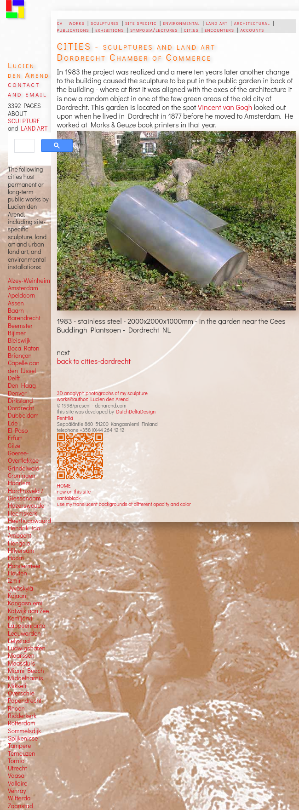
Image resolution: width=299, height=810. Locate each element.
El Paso (18, 430)
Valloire (18, 783)
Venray (17, 791)
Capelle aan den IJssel (24, 366)
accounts (252, 29)
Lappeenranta (27, 625)
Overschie (21, 693)
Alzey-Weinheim (29, 280)
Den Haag (22, 385)
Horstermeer (24, 566)
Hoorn (16, 558)
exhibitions (109, 29)
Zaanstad (20, 806)
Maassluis (21, 663)
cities (191, 29)
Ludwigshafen (27, 648)
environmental (181, 22)
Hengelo (19, 543)
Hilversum (21, 550)
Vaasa (16, 775)
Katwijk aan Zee (28, 611)
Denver (17, 393)
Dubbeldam (23, 415)
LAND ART (32, 128)
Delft (14, 378)
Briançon (20, 355)
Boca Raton (24, 348)
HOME (64, 485)
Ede (13, 423)
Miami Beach (26, 670)
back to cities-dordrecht (94, 361)
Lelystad (19, 641)
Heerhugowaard (29, 521)
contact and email (27, 88)
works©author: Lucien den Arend (93, 399)
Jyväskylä (20, 588)
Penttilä (65, 417)
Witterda (19, 798)
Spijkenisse (23, 738)
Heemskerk (22, 513)
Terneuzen (21, 753)
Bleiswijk (19, 340)
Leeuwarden (24, 633)
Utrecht (17, 768)
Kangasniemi (25, 603)
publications (73, 29)
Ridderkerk (22, 716)
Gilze (14, 446)
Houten (17, 573)
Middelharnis (25, 678)
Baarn (16, 310)
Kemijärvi (20, 618)
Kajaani (18, 596)
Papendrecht (25, 700)
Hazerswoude (26, 505)
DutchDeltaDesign (135, 411)
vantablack (69, 497)
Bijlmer (17, 333)
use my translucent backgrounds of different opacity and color (124, 503)
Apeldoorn (21, 295)
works (76, 22)
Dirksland (20, 400)
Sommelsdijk (24, 731)
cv (60, 22)
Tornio (16, 761)
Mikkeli (17, 686)
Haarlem (19, 483)
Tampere (19, 745)
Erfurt (15, 438)
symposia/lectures (154, 29)
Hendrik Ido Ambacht (24, 532)
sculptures (105, 22)
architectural (252, 22)
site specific (141, 22)
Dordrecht (21, 408)
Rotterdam (21, 723)
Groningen (21, 475)
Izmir (14, 580)
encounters (219, 29)
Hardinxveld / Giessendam (25, 494)
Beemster (20, 326)
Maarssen (21, 655)
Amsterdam (23, 288)
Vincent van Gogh (225, 107)
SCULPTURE (24, 121)
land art (217, 22)
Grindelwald (24, 468)
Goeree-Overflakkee (23, 457)
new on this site (74, 491)
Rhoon (16, 708)
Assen (16, 303)
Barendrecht (24, 318)
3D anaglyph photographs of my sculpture (102, 393)
